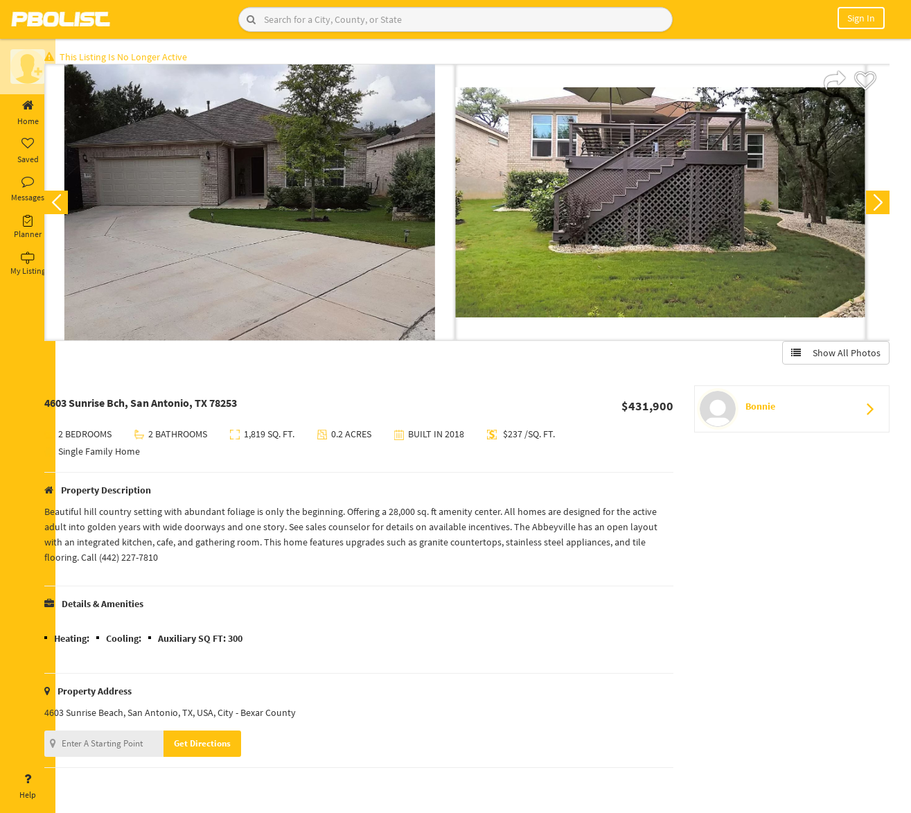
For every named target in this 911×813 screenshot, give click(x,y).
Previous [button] (77, 205)
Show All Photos (833, 355)
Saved (28, 151)
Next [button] (875, 205)
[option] (271, 205)
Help (28, 786)
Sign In (861, 18)
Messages (28, 189)
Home (28, 113)
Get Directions (223, 746)
